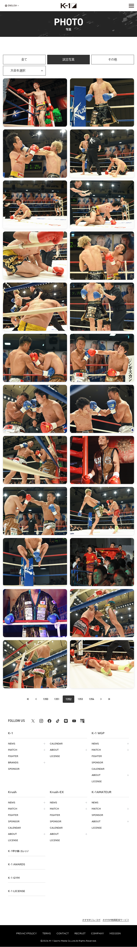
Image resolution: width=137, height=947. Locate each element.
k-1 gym (14, 877)
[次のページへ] (104, 699)
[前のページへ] (24, 699)
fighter (13, 756)
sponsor (14, 769)
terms (46, 934)
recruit (79, 934)
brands (13, 763)
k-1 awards (17, 864)
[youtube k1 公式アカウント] (74, 721)
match (12, 750)
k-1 (18, 851)
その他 (112, 59)
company (97, 934)
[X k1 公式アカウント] (33, 721)
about (54, 750)
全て (24, 59)
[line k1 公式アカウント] (66, 721)
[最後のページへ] (112, 699)
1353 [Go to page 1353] (81, 699)
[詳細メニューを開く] (131, 5)
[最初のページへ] (33, 699)
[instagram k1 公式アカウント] (41, 721)
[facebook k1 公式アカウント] (49, 721)
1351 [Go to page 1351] (56, 699)
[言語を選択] (11, 6)
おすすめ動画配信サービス (116, 920)
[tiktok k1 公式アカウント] (57, 721)
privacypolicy (26, 934)
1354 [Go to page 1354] (94, 699)
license (55, 756)
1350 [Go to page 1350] (43, 699)
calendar (56, 744)
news (11, 744)
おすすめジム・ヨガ (91, 920)
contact (63, 934)
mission (115, 934)
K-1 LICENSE (17, 891)
